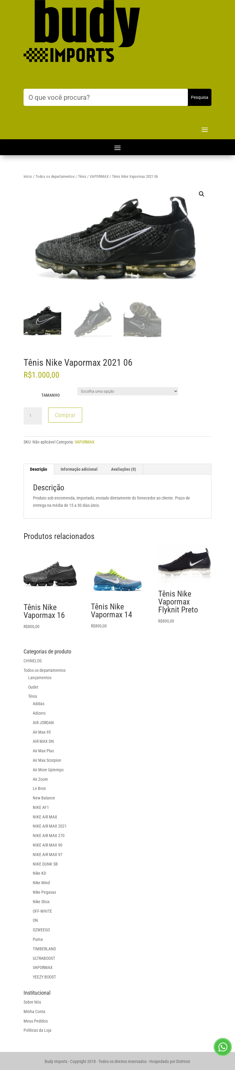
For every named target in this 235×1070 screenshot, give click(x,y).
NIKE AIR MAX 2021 (50, 826)
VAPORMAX (99, 176)
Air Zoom (40, 779)
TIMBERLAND (44, 948)
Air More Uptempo (48, 769)
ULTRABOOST (44, 958)
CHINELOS (33, 660)
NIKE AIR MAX (45, 816)
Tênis (82, 176)
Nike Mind (41, 882)
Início (28, 176)
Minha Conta (34, 1011)
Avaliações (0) (123, 469)
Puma (38, 939)
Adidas (38, 703)
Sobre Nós (32, 1002)
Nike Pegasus (44, 892)
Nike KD (39, 873)
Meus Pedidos (36, 1021)
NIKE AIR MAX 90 (47, 845)
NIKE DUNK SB (45, 864)
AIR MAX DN (43, 741)
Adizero (39, 713)
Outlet (33, 687)
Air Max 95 (42, 732)
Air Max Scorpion (47, 760)
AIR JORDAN (43, 722)
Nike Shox (41, 901)
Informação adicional (79, 469)
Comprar (65, 415)
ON (35, 920)
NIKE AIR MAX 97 (47, 854)
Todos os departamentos (55, 176)
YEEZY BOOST (44, 977)
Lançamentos (39, 677)
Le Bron (39, 788)
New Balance (44, 797)
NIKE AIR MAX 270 (49, 835)
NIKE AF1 (41, 807)
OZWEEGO (41, 929)
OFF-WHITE (42, 911)
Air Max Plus (43, 750)
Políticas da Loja (37, 1030)
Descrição (38, 469)
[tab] (38, 469)
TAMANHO (50, 395)
